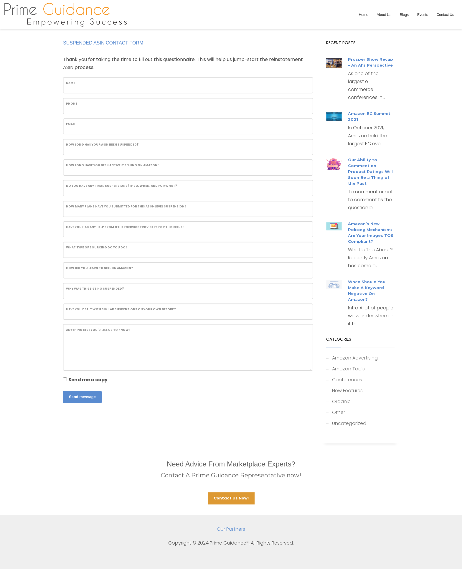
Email (70, 124)
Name (70, 83)
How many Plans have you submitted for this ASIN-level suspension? (126, 206)
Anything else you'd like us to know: (98, 330)
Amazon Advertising (355, 357)
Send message (82, 397)
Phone (71, 103)
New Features (347, 390)
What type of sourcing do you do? (97, 247)
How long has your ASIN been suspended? (102, 144)
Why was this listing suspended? (95, 288)
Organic (341, 401)
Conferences (347, 379)
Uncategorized (349, 423)
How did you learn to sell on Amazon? (99, 268)
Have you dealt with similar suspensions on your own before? (121, 309)
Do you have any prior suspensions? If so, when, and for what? (121, 186)
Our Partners (231, 529)
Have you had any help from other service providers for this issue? (125, 227)
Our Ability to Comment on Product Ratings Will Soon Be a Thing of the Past (370, 171)
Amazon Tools (348, 368)
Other (338, 412)
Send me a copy (88, 379)
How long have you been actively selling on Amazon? (112, 165)
